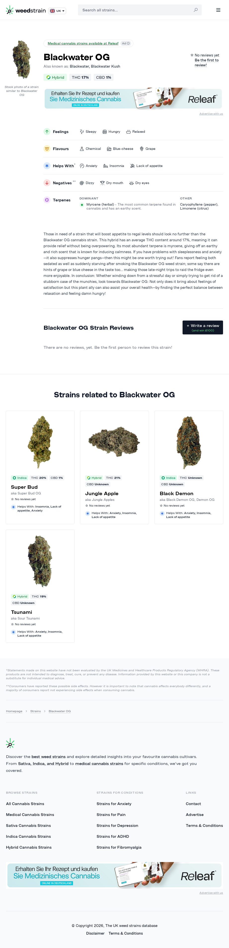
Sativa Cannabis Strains (28, 825)
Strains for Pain (111, 814)
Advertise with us (211, 113)
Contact (193, 803)
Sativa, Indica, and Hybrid (43, 763)
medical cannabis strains (99, 763)
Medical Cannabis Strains (30, 814)
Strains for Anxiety (114, 803)
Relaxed (135, 131)
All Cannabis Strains (25, 803)
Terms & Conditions (204, 825)
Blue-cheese (120, 148)
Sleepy (87, 131)
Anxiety (88, 165)
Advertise (195, 814)
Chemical (90, 148)
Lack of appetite (146, 165)
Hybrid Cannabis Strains (29, 847)
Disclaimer (95, 933)
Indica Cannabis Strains (28, 836)
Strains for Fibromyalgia (119, 847)
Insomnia (113, 165)
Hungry (111, 131)
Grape (147, 148)
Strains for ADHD (113, 836)
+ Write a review (203, 327)
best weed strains (49, 756)
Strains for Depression (117, 825)
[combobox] (140, 9)
